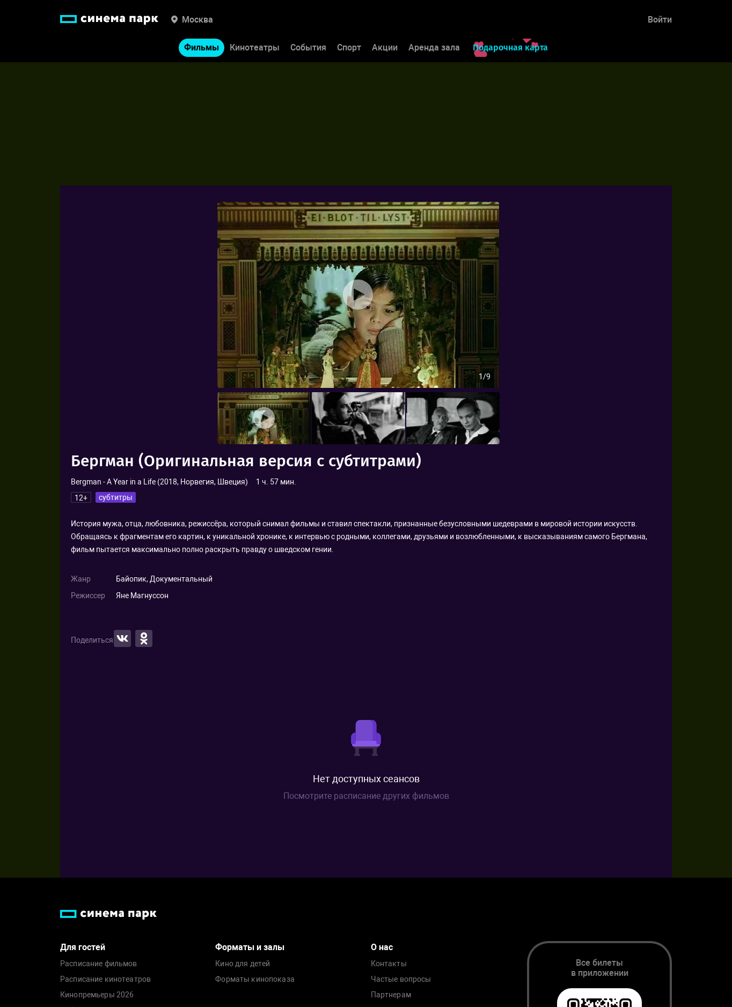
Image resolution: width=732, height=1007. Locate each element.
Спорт (349, 47)
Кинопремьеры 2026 (97, 995)
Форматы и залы (249, 947)
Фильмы (201, 47)
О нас (382, 947)
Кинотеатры (255, 47)
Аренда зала (434, 47)
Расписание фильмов (98, 964)
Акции (385, 47)
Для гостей (82, 947)
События (308, 47)
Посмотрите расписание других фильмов (366, 796)
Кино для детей (242, 964)
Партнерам (391, 995)
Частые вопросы (401, 979)
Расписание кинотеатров (105, 979)
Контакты (389, 964)
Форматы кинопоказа (255, 979)
